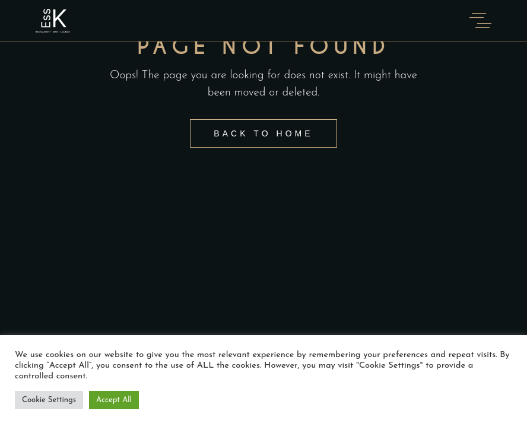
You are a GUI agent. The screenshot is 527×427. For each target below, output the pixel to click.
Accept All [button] (114, 400)
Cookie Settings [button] (49, 400)
